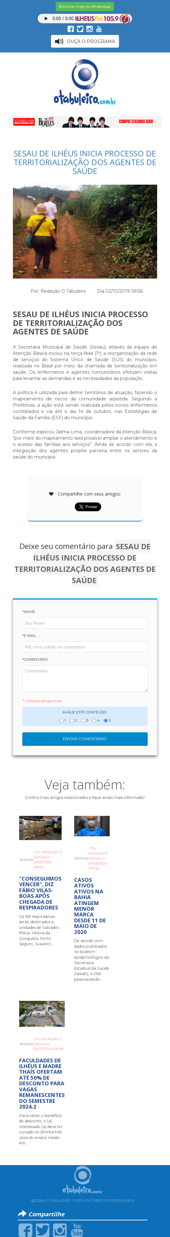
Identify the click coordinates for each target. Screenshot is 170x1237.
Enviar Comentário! (85, 738)
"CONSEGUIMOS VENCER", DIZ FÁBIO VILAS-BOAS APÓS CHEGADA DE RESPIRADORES (40, 893)
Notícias (26, 859)
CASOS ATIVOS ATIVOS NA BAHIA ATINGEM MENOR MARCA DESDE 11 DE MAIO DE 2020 (90, 906)
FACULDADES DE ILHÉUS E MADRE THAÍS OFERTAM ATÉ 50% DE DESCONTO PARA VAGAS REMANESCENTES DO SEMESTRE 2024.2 (42, 1083)
